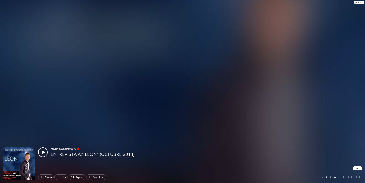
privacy (359, 2)
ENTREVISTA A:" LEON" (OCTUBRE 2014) (92, 154)
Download (96, 177)
